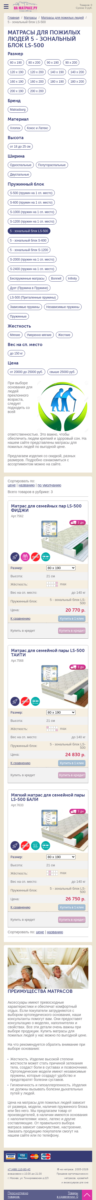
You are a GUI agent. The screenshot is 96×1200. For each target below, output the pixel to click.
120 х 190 (17, 72)
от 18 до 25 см (20, 146)
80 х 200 (34, 62)
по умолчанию (49, 485)
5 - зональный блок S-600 (28, 240)
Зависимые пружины (25, 307)
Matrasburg (18, 109)
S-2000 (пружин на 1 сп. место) (32, 259)
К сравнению (20, 618)
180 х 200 (77, 81)
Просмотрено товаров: (18, 1194)
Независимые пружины (62, 307)
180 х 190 (57, 81)
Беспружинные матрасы (27, 278)
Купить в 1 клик (72, 618)
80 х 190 (16, 62)
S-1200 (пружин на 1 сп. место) (32, 221)
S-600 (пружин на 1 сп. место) (31, 202)
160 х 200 (37, 81)
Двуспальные (19, 174)
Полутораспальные (52, 165)
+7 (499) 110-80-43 (19, 1169)
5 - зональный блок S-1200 (29, 250)
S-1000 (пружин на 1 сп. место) (32, 212)
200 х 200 (37, 91)
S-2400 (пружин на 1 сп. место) (32, 269)
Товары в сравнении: (67, 1194)
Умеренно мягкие (39, 335)
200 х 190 (17, 91)
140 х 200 (77, 72)
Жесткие (64, 335)
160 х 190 (17, 81)
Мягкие (15, 335)
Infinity (72, 278)
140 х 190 (57, 72)
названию (27, 485)
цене (12, 485)
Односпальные (20, 165)
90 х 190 (53, 62)
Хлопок (15, 128)
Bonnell (56, 278)
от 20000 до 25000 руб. (26, 372)
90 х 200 (71, 62)
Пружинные (18, 316)
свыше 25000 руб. (62, 372)
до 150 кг (16, 353)
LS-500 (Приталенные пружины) (33, 297)
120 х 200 (37, 72)
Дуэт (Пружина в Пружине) (29, 288)
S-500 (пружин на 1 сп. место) (31, 193)
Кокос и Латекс (37, 128)
